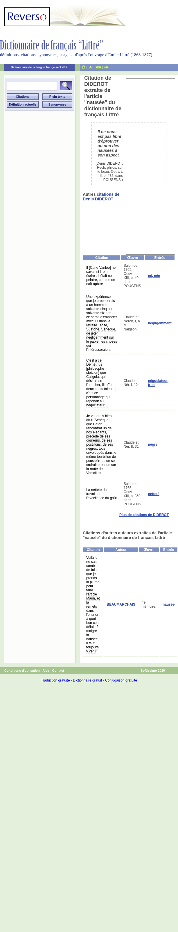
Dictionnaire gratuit (87, 680)
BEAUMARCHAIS (121, 604)
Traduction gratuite (55, 680)
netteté (153, 494)
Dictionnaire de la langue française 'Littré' (39, 67)
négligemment (159, 323)
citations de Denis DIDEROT (101, 196)
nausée (169, 604)
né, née (154, 276)
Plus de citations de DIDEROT (144, 515)
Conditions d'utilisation (22, 670)
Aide (45, 670)
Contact (58, 670)
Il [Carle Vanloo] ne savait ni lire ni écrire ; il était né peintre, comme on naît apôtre (101, 276)
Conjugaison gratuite (121, 680)
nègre (152, 444)
